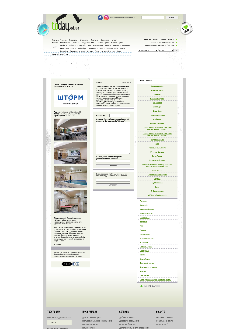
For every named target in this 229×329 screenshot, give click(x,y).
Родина (157, 179)
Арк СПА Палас (157, 90)
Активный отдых (147, 209)
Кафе (142, 226)
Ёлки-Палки (157, 156)
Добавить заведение (129, 321)
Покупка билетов (127, 324)
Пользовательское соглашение (97, 321)
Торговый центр (147, 263)
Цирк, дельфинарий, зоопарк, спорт (155, 280)
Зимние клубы (146, 213)
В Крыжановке (157, 191)
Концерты (73, 40)
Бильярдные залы (77, 51)
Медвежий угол (157, 140)
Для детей (144, 275)
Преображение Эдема (157, 174)
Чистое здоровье (157, 115)
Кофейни (144, 242)
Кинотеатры (145, 234)
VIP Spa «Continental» (157, 195)
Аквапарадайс (157, 86)
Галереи (143, 201)
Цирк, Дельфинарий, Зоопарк (99, 45)
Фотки (155, 40)
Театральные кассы (148, 267)
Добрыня (157, 119)
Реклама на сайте (164, 321)
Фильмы (63, 40)
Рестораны (144, 218)
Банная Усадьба (157, 98)
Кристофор (157, 170)
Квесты (143, 230)
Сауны (90, 51)
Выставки (94, 40)
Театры (143, 271)
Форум (163, 40)
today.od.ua (53, 312)
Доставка (64, 54)
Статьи (171, 40)
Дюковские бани (157, 123)
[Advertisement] (114, 7)
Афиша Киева (150, 45)
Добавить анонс (127, 317)
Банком (157, 94)
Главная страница (164, 317)
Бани (97, 51)
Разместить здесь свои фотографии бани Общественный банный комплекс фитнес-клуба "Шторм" (69, 254)
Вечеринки (105, 40)
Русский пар (157, 183)
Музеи (142, 255)
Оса (157, 144)
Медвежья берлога (157, 160)
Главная (147, 40)
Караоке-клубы (112, 48)
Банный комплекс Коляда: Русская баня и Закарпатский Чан (157, 165)
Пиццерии (144, 251)
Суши (101, 48)
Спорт (114, 40)
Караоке (143, 222)
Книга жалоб (162, 324)
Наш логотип (88, 328)
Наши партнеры (90, 324)
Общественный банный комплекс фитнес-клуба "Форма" (157, 128)
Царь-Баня (157, 111)
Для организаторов (91, 317)
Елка (157, 187)
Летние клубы (146, 246)
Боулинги (64, 51)
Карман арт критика (166, 45)
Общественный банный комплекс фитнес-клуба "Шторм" (157, 134)
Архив (119, 51)
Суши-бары (145, 259)
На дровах (157, 103)
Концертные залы (148, 238)
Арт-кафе (144, 205)
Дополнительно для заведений (134, 328)
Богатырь (157, 107)
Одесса (53, 322)
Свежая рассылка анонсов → (123, 17)
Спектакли (84, 40)
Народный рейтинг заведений (162, 43)
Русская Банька (157, 152)
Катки (122, 48)
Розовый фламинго (157, 148)
